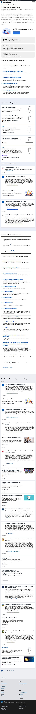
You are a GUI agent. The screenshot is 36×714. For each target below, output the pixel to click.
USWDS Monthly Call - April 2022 (9, 127)
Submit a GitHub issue (22, 684)
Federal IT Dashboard (7, 327)
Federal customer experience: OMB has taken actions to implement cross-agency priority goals (19, 587)
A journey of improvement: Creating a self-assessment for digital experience (18, 539)
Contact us (2, 694)
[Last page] (13, 670)
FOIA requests (3, 708)
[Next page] (11, 670)
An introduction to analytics (8, 291)
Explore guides (3, 686)
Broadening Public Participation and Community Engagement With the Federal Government (19, 451)
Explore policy (16, 32)
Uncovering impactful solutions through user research (11, 483)
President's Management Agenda (12, 167)
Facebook (21, 694)
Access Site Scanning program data (10, 83)
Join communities (4, 683)
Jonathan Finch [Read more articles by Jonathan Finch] (5, 624)
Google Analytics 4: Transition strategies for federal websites (18, 604)
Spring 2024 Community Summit (9, 107)
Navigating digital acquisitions (8, 190)
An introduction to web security (9, 286)
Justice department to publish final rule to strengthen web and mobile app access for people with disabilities (19, 631)
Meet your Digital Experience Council (9, 617)
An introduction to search (8, 302)
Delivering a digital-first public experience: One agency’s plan (12, 496)
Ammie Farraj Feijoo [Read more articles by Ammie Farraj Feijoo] (6, 664)
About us (2, 692)
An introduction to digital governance (10, 90)
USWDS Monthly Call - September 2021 (10, 138)
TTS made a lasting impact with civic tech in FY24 (15, 201)
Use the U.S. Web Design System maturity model (13, 71)
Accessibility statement (5, 706)
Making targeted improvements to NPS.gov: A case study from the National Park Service (11, 469)
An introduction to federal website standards (12, 64)
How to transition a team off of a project (11, 267)
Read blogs (2, 688)
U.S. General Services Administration (18, 702)
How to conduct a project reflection (10, 273)
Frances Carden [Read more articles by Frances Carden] (5, 195)
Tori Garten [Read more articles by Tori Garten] (9, 120)
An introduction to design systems (10, 308)
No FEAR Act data (4, 709)
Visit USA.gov (21, 711)
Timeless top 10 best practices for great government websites (10, 658)
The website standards (7, 361)
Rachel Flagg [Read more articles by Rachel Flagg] (13, 664)
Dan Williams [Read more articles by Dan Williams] (5, 132)
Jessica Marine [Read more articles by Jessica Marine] (5, 502)
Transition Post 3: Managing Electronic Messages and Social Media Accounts (19, 215)
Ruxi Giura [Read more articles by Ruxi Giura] (4, 120)
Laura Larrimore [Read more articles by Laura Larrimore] (15, 120)
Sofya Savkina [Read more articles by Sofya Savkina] (11, 157)
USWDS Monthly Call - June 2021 (9, 149)
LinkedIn (21, 698)
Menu (33, 2)
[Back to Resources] (5, 4)
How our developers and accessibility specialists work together (18, 508)
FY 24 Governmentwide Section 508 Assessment (15, 176)
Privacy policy (21, 708)
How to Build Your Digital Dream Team (10, 115)
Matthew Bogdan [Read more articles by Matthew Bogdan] (11, 132)
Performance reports (22, 706)
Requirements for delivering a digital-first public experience (15, 237)
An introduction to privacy (8, 244)
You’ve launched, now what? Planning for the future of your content (11, 438)
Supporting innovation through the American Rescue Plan (11, 557)
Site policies (3, 695)
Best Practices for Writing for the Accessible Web (13, 355)
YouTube (21, 696)
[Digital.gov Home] (16, 2)
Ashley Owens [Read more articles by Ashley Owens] (12, 195)
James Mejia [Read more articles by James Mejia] (17, 157)
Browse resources (4, 684)
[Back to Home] (2, 4)
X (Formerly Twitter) (23, 692)
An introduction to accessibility (9, 254)
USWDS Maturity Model (7, 367)
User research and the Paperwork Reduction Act (15, 523)
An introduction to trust (7, 297)
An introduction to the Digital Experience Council (13, 279)
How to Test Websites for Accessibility (11, 316)
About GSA (2, 704)
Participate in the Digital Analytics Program (12, 77)
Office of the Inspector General (24, 704)
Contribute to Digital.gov (23, 683)
